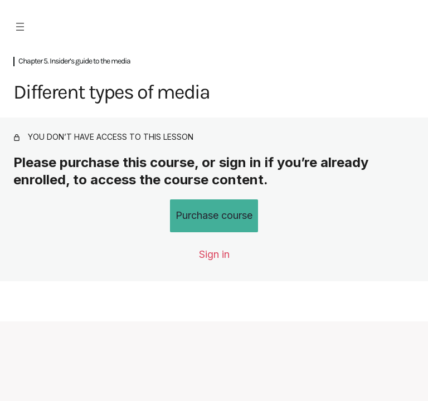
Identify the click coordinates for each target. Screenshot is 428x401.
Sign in (214, 254)
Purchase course (214, 215)
